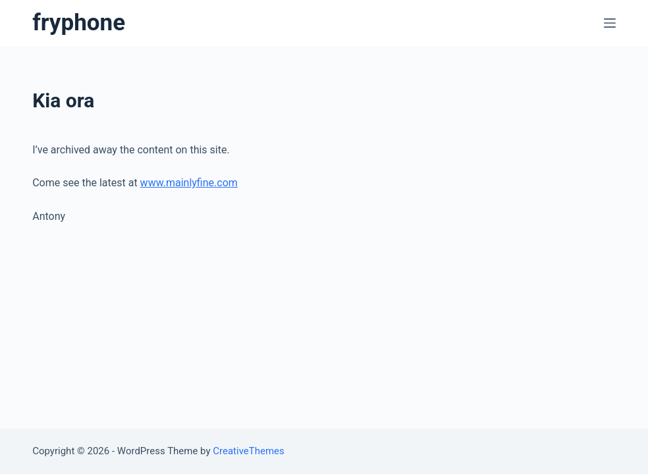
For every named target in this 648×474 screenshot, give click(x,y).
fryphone (78, 22)
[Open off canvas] (610, 23)
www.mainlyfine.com (189, 182)
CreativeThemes (248, 451)
